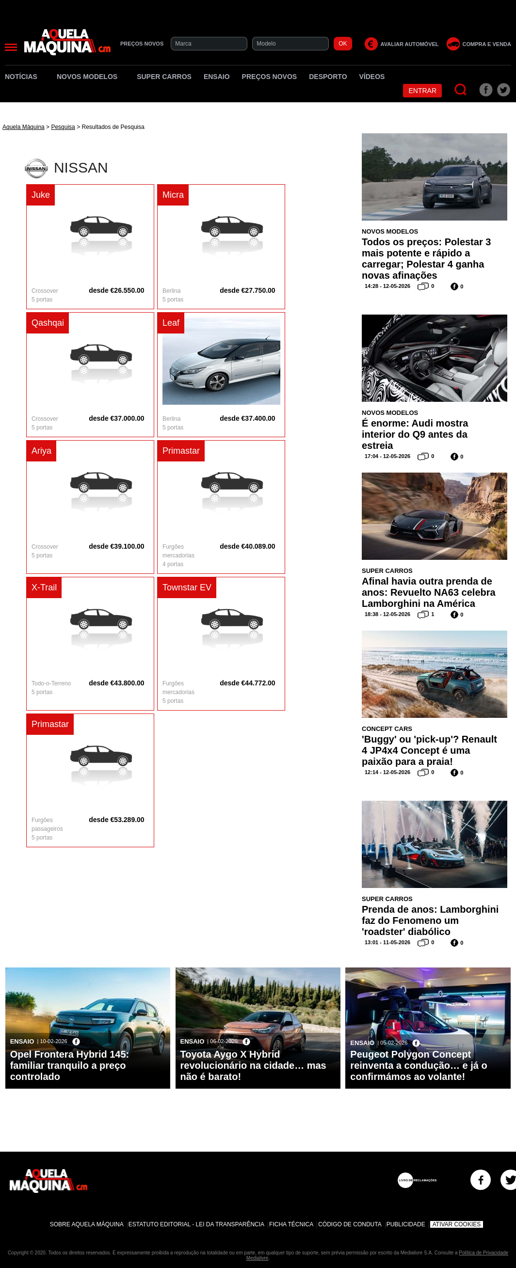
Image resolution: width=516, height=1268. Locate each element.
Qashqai (48, 323)
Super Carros (164, 76)
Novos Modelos (91, 76)
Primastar (181, 451)
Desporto (328, 76)
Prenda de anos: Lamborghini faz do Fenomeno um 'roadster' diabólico (430, 920)
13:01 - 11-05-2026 (387, 942)
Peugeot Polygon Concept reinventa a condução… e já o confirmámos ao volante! (418, 1065)
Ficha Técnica (291, 1224)
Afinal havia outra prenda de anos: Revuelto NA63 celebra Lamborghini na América (429, 592)
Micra (173, 195)
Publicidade (406, 1224)
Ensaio (217, 76)
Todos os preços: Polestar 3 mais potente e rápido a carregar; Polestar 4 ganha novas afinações (426, 259)
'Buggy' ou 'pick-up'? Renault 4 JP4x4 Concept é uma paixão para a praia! (429, 750)
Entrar (422, 91)
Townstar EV (186, 587)
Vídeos (372, 76)
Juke (41, 195)
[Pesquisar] (461, 90)
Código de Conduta (349, 1224)
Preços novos (269, 76)
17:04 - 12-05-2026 (387, 456)
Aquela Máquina (23, 127)
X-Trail (44, 587)
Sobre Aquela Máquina (87, 1224)
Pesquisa (63, 127)
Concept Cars (387, 728)
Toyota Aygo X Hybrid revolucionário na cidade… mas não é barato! (253, 1065)
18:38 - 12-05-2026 (387, 614)
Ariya (41, 451)
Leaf (170, 323)
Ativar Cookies (457, 1224)
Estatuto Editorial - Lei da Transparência (196, 1224)
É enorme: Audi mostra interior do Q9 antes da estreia (415, 434)
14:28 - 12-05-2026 (387, 286)
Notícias (25, 76)
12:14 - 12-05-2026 (387, 772)
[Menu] (11, 47)
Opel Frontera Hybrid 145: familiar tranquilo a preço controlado (69, 1065)
